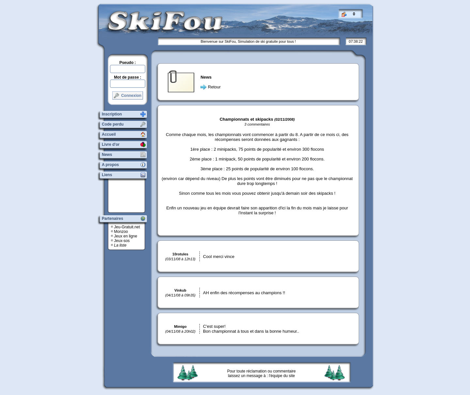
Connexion (127, 95)
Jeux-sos (122, 240)
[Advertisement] (129, 195)
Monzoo (121, 231)
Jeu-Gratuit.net (127, 227)
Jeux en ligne (125, 236)
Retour (214, 86)
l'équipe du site (282, 375)
